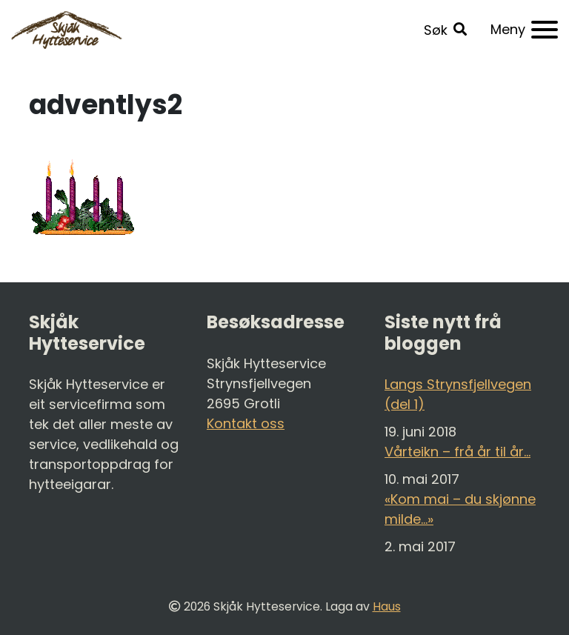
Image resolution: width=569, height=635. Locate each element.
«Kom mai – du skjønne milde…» (460, 509)
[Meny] (524, 30)
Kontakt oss (245, 423)
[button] (445, 30)
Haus (387, 606)
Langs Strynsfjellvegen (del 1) (458, 394)
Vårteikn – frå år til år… (457, 451)
